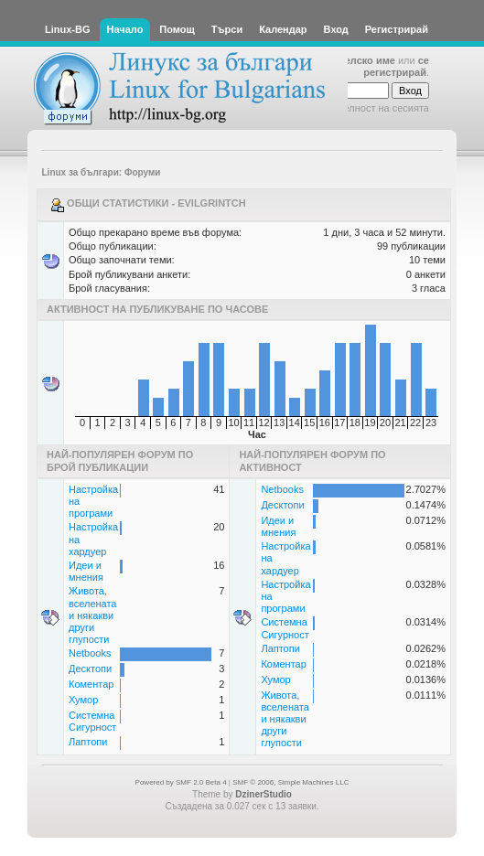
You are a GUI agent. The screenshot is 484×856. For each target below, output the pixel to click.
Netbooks (90, 652)
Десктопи (90, 668)
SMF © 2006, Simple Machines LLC (290, 782)
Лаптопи (88, 741)
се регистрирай (396, 66)
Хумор (83, 699)
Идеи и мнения (86, 571)
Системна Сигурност (92, 721)
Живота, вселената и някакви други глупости (93, 615)
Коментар (91, 684)
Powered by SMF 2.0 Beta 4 (181, 782)
